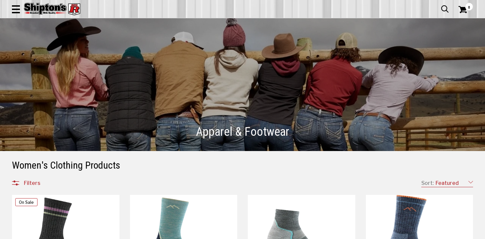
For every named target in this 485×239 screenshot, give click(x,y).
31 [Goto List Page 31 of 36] (388, 232)
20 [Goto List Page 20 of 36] (358, 232)
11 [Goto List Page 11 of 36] (268, 232)
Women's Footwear (45, 144)
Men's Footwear (41, 136)
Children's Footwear (45, 128)
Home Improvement (269, 44)
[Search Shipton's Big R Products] (220, 24)
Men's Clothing (40, 112)
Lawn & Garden (326, 44)
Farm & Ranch (169, 44)
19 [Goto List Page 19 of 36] (348, 232)
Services (464, 5)
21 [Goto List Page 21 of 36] (368, 232)
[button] (264, 24)
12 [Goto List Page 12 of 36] (278, 232)
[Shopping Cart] (461, 24)
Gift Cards (406, 5)
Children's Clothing (44, 104)
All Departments (43, 81)
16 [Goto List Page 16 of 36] (318, 232)
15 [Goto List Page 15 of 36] (308, 232)
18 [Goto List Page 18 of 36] (338, 232)
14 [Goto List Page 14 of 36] (298, 232)
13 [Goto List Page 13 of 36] (288, 232)
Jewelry (31, 160)
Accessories (37, 96)
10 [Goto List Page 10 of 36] (258, 232)
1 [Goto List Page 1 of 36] (239, 232)
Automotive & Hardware (108, 44)
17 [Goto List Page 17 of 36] (328, 232)
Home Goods (214, 44)
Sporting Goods (420, 44)
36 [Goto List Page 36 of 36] (398, 232)
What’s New (436, 5)
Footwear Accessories (48, 152)
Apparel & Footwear (41, 44)
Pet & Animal (373, 44)
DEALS (461, 44)
